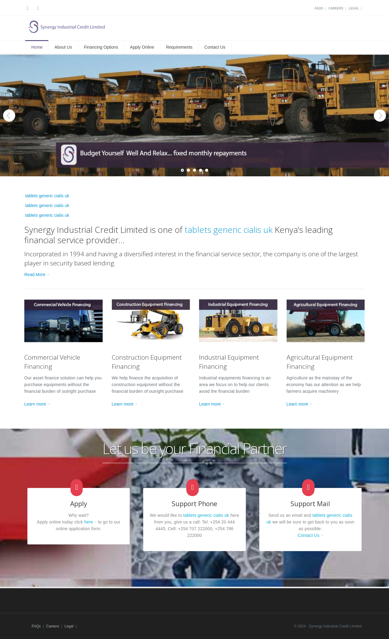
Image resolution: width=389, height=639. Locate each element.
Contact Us (214, 47)
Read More (34, 274)
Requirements (179, 47)
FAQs (319, 8)
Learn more (35, 404)
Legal (354, 8)
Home (37, 47)
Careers (335, 8)
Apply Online (142, 47)
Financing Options (101, 47)
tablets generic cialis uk (47, 195)
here (88, 522)
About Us (63, 47)
